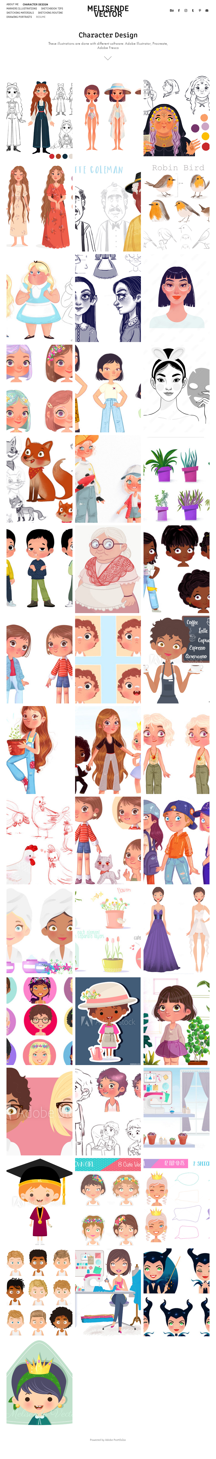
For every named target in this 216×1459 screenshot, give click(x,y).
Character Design (35, 4)
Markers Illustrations (21, 8)
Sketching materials (20, 12)
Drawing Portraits (19, 17)
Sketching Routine (50, 12)
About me (12, 4)
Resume (41, 17)
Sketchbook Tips (52, 8)
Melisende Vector (108, 10)
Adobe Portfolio (115, 1440)
